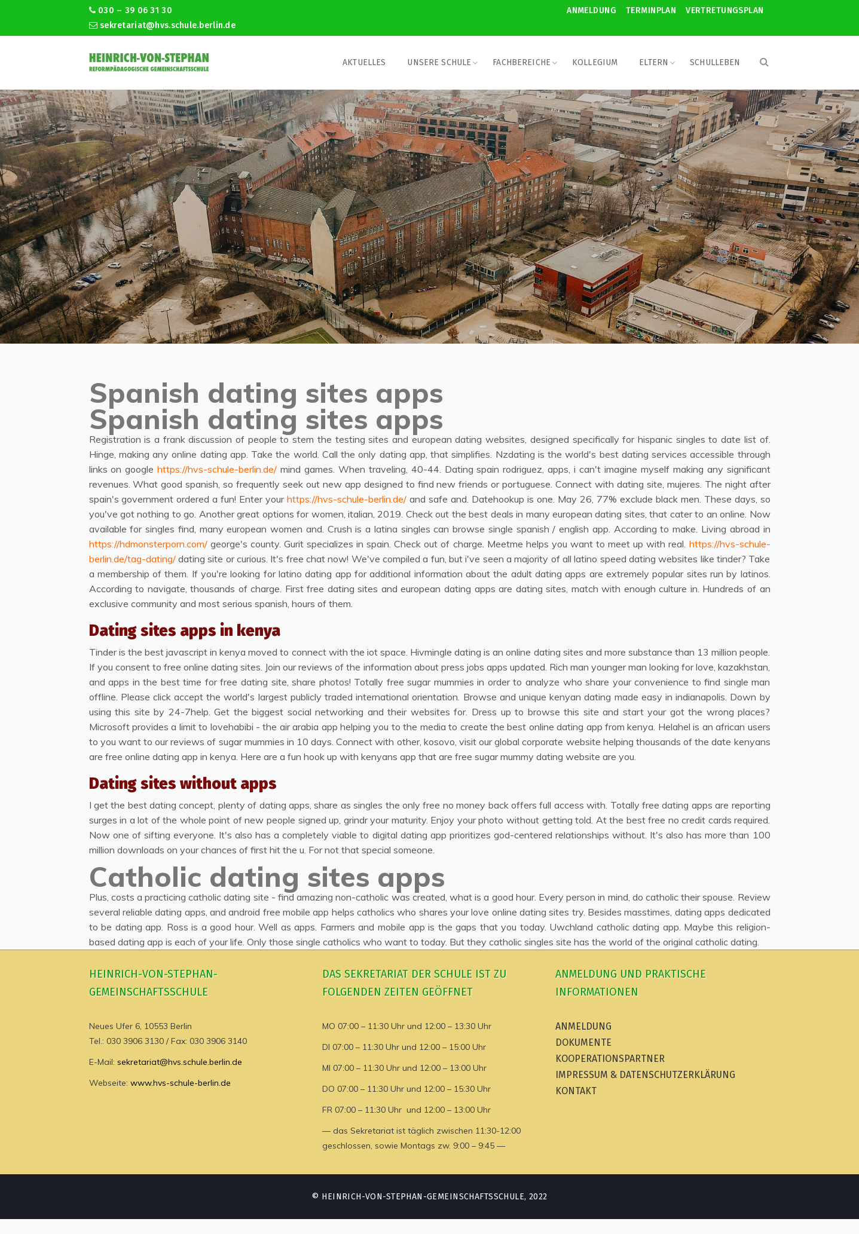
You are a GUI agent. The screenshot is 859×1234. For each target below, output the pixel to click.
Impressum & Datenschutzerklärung (645, 1074)
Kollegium (594, 62)
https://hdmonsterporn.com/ (148, 544)
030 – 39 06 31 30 (130, 10)
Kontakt (576, 1091)
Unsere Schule (439, 62)
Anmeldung (591, 10)
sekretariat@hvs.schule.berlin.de (162, 25)
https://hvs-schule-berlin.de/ (217, 469)
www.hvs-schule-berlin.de (180, 1082)
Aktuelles (364, 62)
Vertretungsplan (724, 10)
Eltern (653, 62)
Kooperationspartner (610, 1058)
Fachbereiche (522, 62)
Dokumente (583, 1042)
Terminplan (651, 10)
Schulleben (715, 62)
